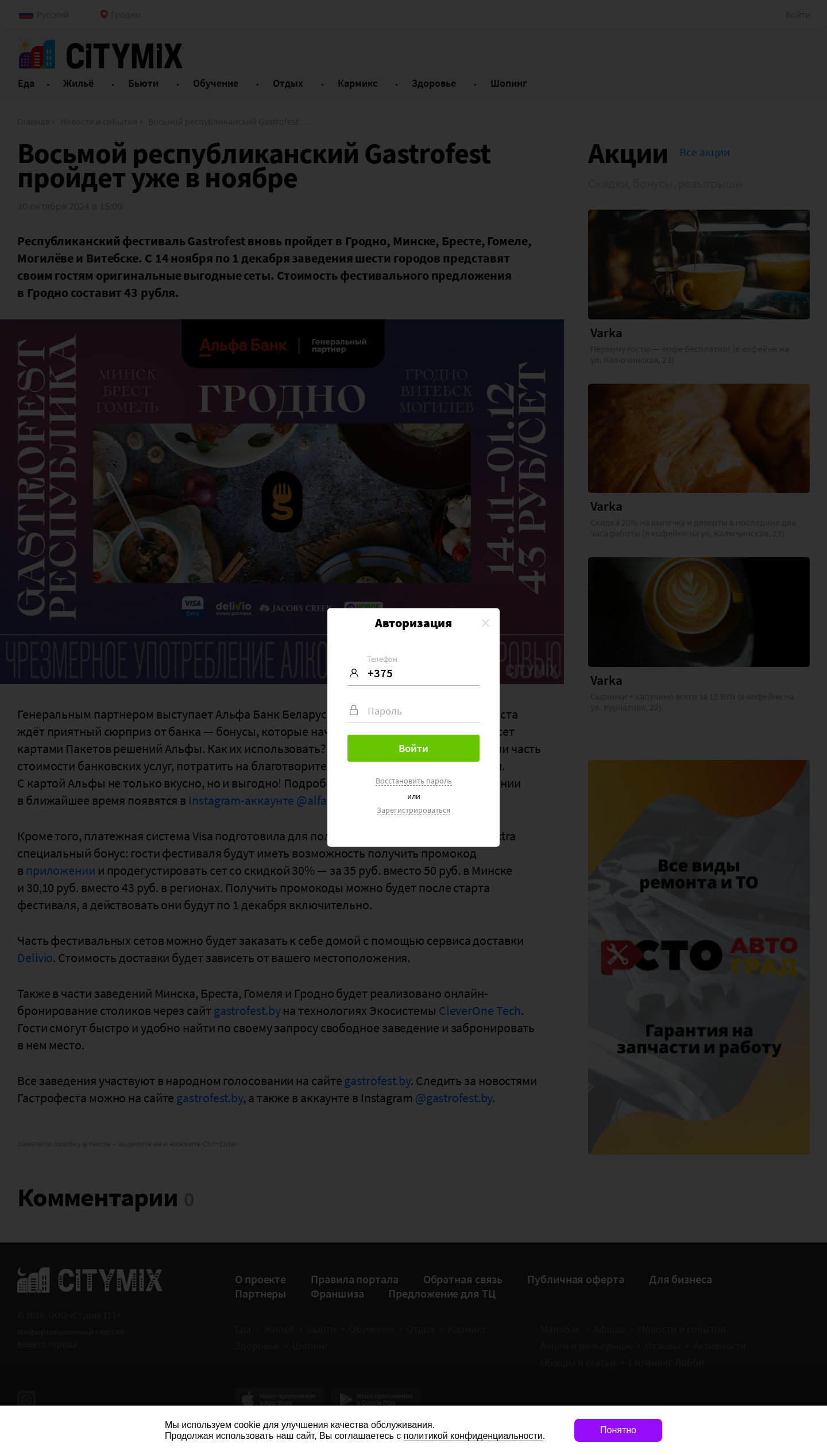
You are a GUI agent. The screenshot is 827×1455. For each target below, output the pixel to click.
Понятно (618, 1430)
